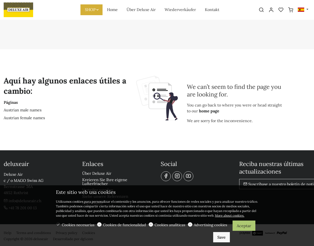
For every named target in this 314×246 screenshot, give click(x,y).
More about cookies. (229, 215)
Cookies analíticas (170, 225)
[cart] (291, 10)
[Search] (261, 10)
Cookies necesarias (78, 225)
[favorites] (281, 10)
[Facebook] (166, 176)
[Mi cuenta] (271, 10)
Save (221, 237)
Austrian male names (22, 109)
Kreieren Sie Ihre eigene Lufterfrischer (104, 181)
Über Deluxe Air (96, 173)
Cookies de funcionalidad (124, 225)
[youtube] (188, 176)
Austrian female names (24, 117)
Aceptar (244, 225)
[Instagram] (177, 176)
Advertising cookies (210, 225)
